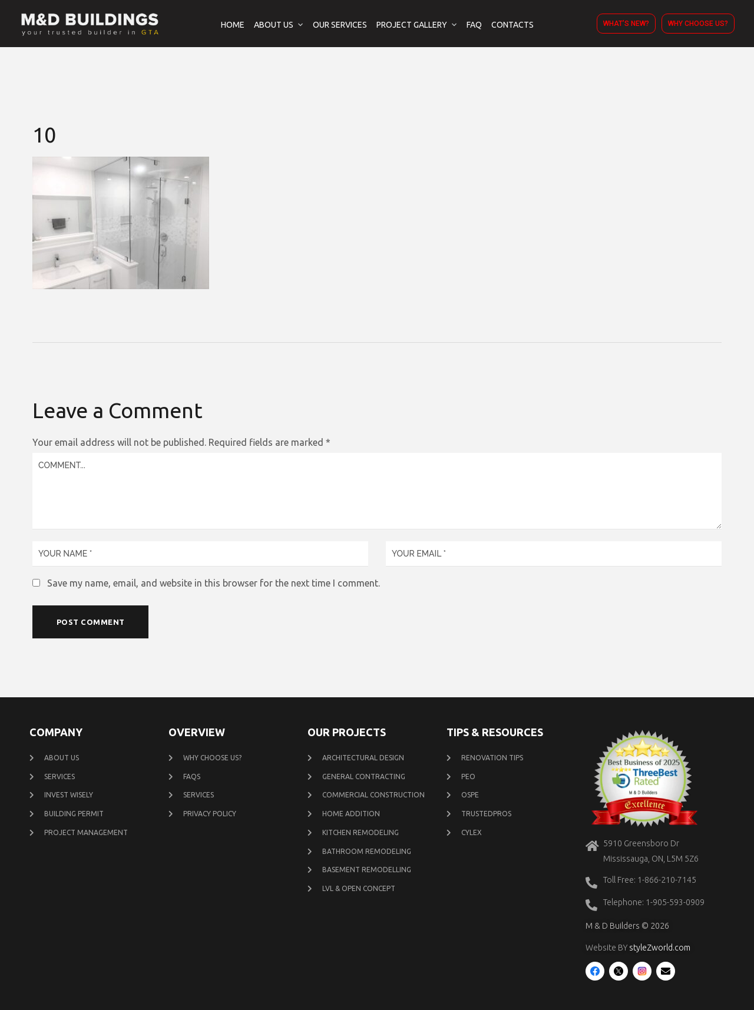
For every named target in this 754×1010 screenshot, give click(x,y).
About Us (273, 24)
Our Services (340, 24)
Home (232, 24)
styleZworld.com (659, 948)
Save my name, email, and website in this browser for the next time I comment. (213, 583)
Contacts (512, 24)
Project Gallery (411, 24)
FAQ (474, 24)
